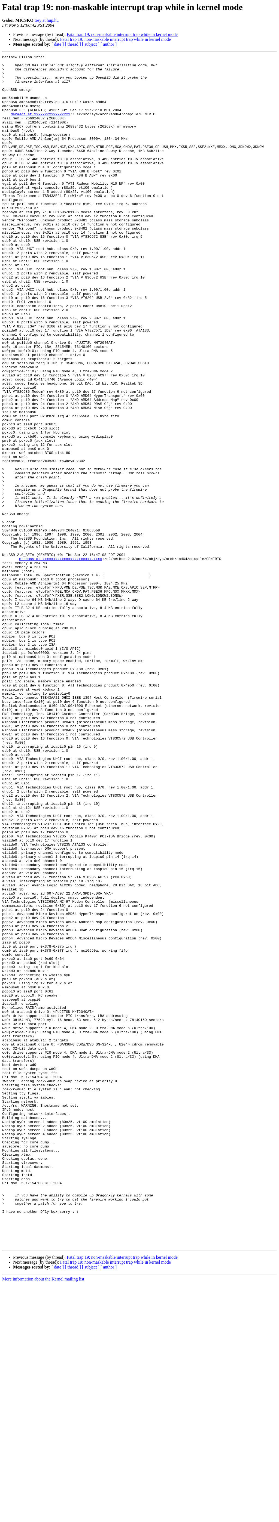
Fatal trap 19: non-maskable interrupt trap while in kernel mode (122, 34)
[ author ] (109, 44)
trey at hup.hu (47, 20)
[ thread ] (73, 44)
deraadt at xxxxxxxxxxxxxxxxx (40, 126)
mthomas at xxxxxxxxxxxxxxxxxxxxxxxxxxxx (60, 659)
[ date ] (57, 44)
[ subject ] (90, 44)
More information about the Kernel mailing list (43, 1517)
